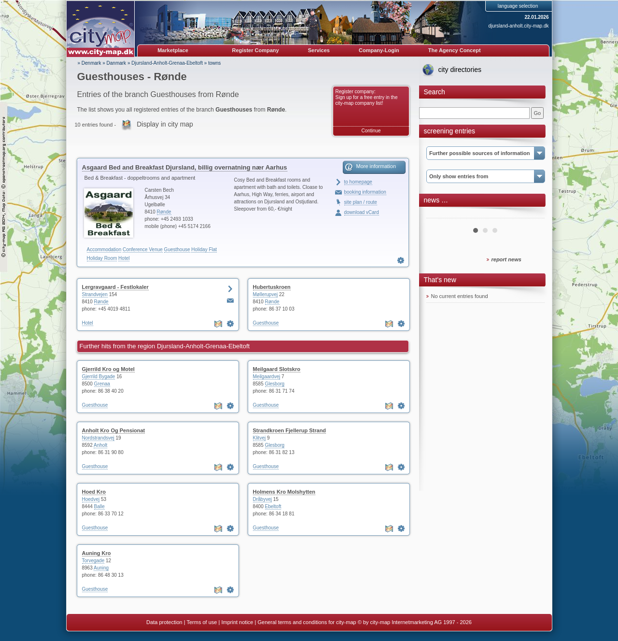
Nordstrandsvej (98, 438)
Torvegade (93, 560)
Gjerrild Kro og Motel (108, 369)
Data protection (164, 622)
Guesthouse (177, 249)
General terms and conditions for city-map (306, 622)
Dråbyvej (262, 499)
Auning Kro (96, 553)
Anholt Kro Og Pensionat (113, 430)
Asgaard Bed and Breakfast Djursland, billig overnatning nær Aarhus (184, 167)
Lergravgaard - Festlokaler (115, 287)
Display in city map (165, 124)
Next (532, 214)
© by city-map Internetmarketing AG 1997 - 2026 (415, 622)
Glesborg (275, 383)
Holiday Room (102, 258)
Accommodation (104, 249)
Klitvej (259, 438)
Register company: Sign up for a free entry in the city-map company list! (367, 97)
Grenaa (102, 383)
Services (319, 50)
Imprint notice (237, 622)
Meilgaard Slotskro (276, 369)
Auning (101, 567)
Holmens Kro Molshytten (284, 492)
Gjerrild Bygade (98, 376)
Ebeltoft (273, 506)
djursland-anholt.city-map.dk (518, 25)
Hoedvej (91, 499)
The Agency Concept (454, 50)
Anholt (100, 445)
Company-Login (379, 50)
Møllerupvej (265, 294)
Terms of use (201, 622)
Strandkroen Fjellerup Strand (289, 430)
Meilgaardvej (267, 376)
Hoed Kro (94, 492)
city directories (459, 69)
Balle (99, 506)
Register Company (255, 50)
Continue (370, 130)
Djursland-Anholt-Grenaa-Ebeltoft (167, 63)
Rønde (164, 211)
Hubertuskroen (272, 287)
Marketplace (172, 50)
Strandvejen (95, 294)
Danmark (116, 63)
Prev (439, 214)
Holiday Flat (204, 249)
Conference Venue (143, 249)
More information (376, 166)
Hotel (123, 258)
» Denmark (89, 63)
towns (214, 63)
